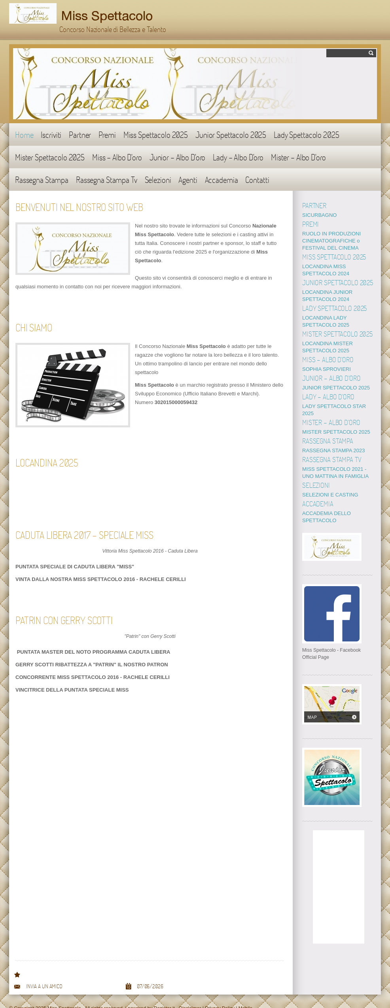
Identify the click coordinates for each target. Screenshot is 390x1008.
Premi (106, 134)
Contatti (257, 179)
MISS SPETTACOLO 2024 (332, 341)
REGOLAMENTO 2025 (328, 259)
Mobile (245, 994)
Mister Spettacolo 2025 (50, 157)
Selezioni (158, 179)
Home (24, 134)
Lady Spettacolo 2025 (306, 134)
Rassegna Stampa (41, 179)
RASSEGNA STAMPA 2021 (333, 429)
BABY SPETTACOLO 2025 (333, 359)
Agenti (187, 179)
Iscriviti (51, 134)
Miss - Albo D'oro (117, 157)
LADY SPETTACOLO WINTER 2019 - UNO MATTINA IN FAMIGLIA (337, 455)
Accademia (221, 179)
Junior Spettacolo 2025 (230, 134)
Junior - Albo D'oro (177, 157)
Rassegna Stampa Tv (106, 179)
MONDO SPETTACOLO (330, 215)
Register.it (163, 994)
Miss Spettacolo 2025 (155, 134)
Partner (80, 134)
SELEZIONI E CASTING (330, 480)
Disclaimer (190, 994)
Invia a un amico (44, 972)
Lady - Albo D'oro (238, 157)
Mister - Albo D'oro (298, 157)
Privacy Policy (220, 994)
